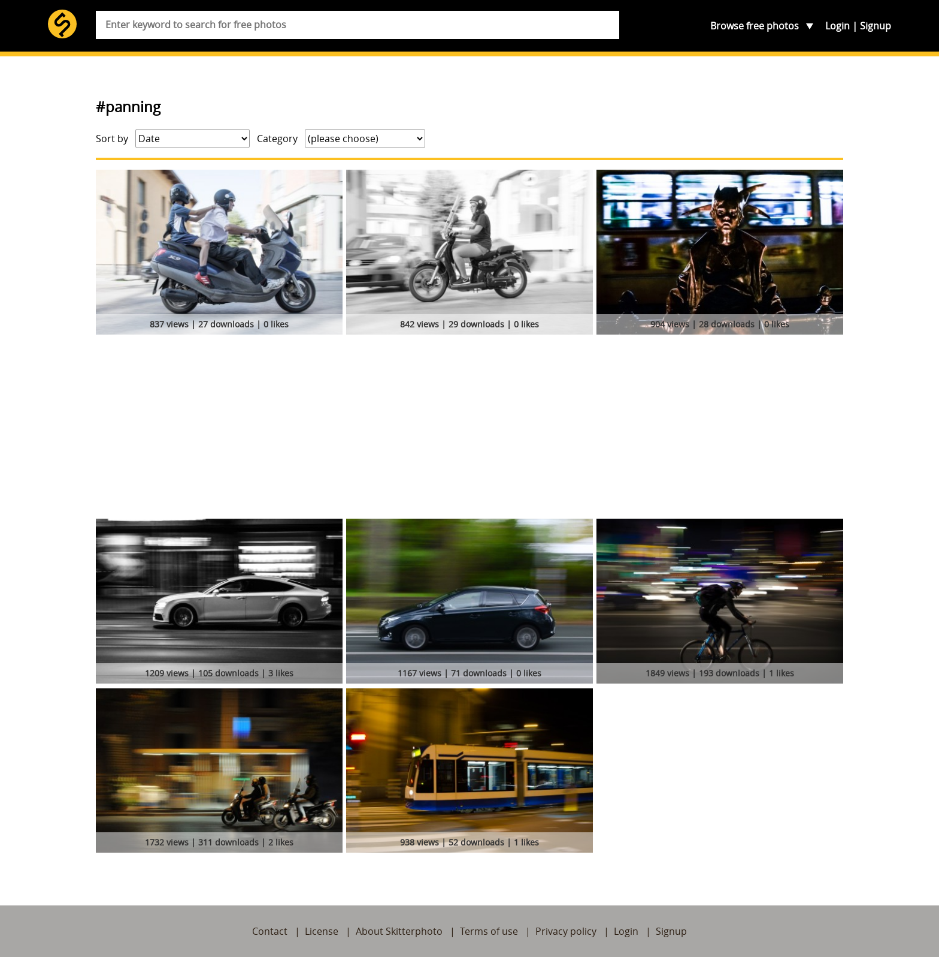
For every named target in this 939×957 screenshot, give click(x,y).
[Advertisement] (469, 429)
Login (837, 25)
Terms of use (489, 931)
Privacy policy (565, 931)
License (321, 931)
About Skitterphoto (399, 931)
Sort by (112, 138)
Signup (875, 25)
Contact (269, 931)
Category (277, 138)
